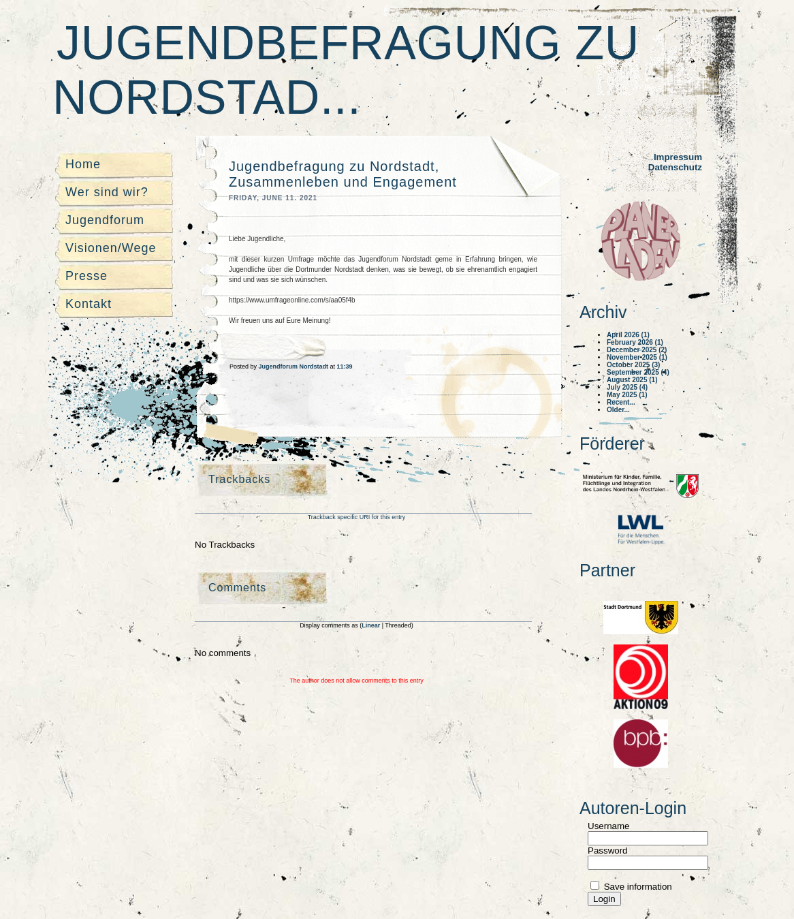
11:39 (345, 366)
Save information (636, 887)
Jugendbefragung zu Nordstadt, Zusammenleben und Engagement (343, 174)
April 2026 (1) (628, 335)
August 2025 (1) (632, 380)
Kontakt (88, 304)
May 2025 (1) (627, 395)
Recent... (621, 402)
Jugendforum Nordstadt (294, 366)
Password (608, 850)
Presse (86, 276)
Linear (372, 625)
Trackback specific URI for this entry (357, 517)
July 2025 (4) (627, 387)
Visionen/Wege (110, 248)
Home (83, 164)
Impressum (678, 157)
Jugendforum (104, 220)
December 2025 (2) (637, 350)
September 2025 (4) (638, 372)
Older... (618, 410)
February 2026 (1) (635, 342)
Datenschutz (675, 167)
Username (608, 826)
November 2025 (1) (637, 357)
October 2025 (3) (633, 365)
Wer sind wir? (106, 192)
